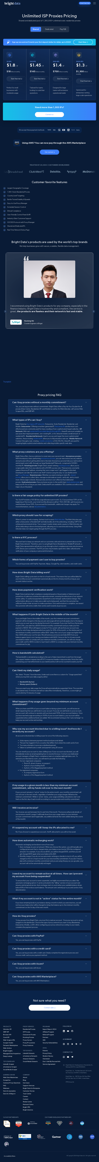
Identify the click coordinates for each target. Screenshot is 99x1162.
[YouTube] (68, 1031)
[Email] (68, 1057)
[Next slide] (93, 311)
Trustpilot (7, 382)
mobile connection (46, 441)
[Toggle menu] (95, 3)
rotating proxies (64, 466)
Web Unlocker (59, 519)
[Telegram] (72, 1057)
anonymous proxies (48, 458)
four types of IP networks (35, 424)
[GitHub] (72, 1031)
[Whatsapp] (64, 1057)
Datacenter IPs (60, 426)
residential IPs (38, 439)
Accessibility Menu (9, 1156)
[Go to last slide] (5, 311)
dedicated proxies (73, 482)
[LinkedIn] (64, 1031)
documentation (40, 507)
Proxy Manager (23, 475)
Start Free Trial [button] (84, 3)
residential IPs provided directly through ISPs (45, 431)
